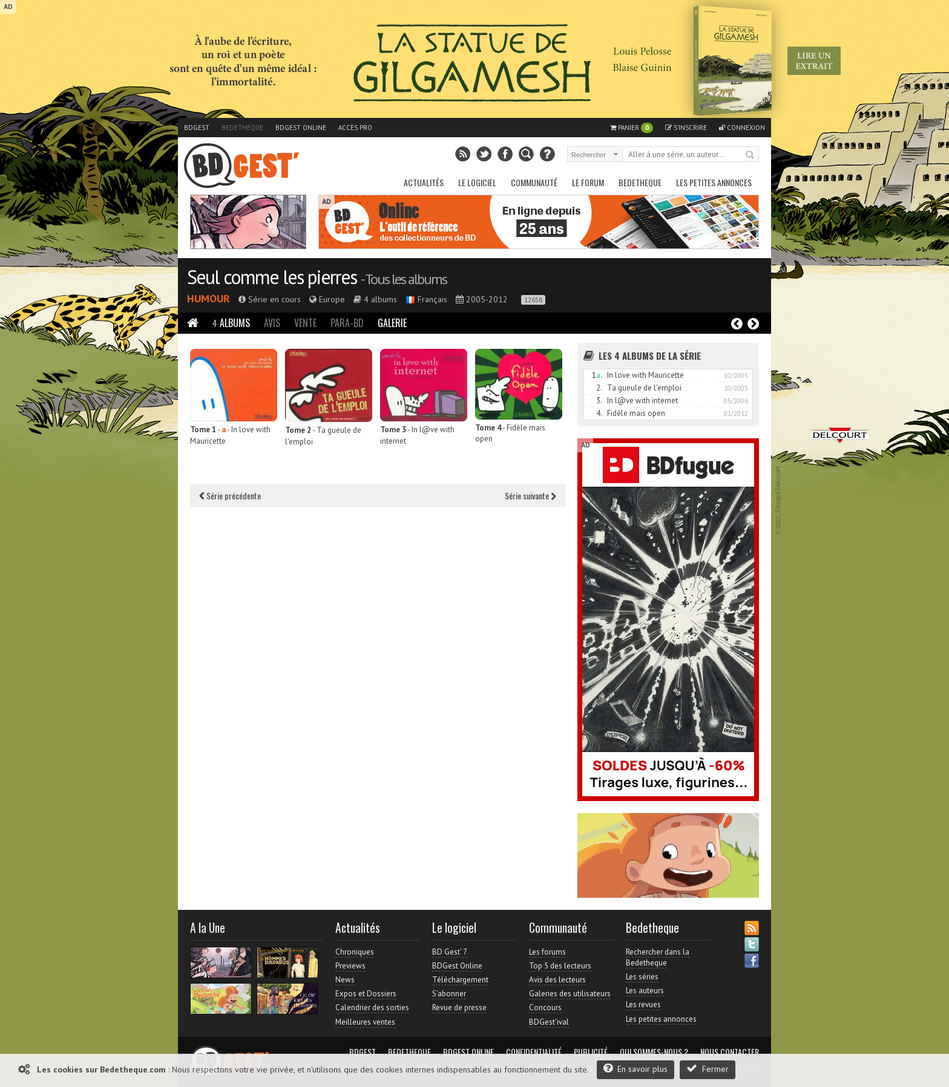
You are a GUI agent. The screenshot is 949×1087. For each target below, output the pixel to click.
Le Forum (588, 182)
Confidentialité (534, 1052)
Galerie (392, 323)
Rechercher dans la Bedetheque (657, 957)
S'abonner (449, 993)
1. (597, 375)
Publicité (591, 1052)
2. (599, 388)
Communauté (534, 182)
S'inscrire (686, 127)
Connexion (742, 127)
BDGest (196, 127)
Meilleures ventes (365, 1022)
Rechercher (750, 155)
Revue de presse (459, 1007)
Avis (272, 323)
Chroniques (354, 952)
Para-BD (347, 323)
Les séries (642, 977)
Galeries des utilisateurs (570, 993)
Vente (305, 323)
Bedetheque (242, 127)
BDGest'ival (549, 1022)
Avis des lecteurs (557, 980)
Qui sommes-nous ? (654, 1052)
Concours (545, 1007)
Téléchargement (460, 980)
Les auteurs (645, 990)
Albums (231, 323)
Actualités (424, 182)
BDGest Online (300, 127)
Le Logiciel (477, 182)
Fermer (707, 1068)
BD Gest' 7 (449, 952)
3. (599, 400)
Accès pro (355, 127)
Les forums (547, 952)
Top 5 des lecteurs (560, 966)
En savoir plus (635, 1068)
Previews (350, 966)
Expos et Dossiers (365, 993)
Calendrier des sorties (372, 1007)
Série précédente (230, 495)
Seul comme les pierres (271, 277)
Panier (631, 128)
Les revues (643, 1004)
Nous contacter (729, 1052)
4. (599, 413)
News (345, 980)
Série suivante (530, 495)
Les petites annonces (714, 182)
